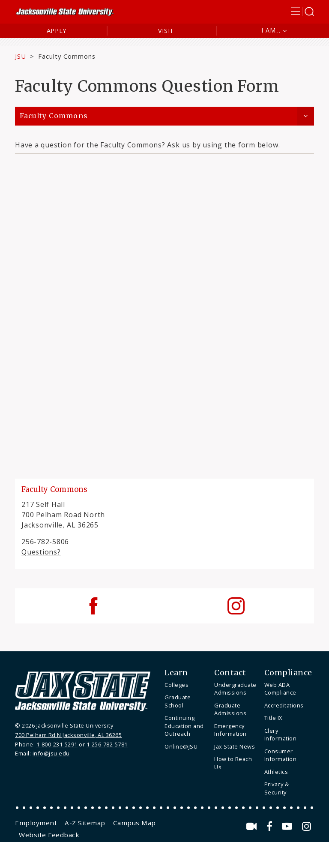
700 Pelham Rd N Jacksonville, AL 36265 (68, 735)
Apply (57, 31)
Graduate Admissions (230, 709)
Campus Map (134, 822)
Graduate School (177, 701)
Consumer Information (280, 755)
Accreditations (284, 705)
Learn (176, 672)
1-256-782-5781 (107, 744)
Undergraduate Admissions (235, 689)
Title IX (273, 718)
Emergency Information (230, 730)
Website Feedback (49, 834)
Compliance (288, 672)
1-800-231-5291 (57, 744)
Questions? (41, 552)
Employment (36, 822)
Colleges (176, 685)
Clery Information (280, 735)
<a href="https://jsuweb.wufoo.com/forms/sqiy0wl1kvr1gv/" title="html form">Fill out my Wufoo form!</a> (164, 307)
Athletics (276, 772)
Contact (230, 672)
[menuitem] (187, 685)
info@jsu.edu (51, 753)
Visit (166, 31)
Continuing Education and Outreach (184, 725)
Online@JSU (180, 746)
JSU (20, 56)
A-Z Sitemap (85, 822)
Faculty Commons (67, 56)
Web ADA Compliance (280, 689)
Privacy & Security (276, 788)
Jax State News (234, 746)
